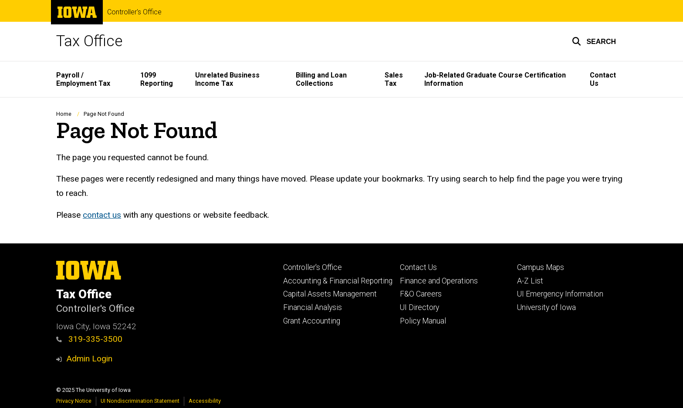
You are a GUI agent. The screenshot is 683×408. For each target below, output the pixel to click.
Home (63, 114)
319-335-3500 (89, 339)
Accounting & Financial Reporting (337, 280)
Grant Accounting (311, 321)
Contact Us (418, 267)
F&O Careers (421, 294)
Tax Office (89, 41)
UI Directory (419, 307)
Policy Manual (423, 321)
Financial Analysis (312, 307)
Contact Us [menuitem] (603, 79)
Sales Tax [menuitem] (394, 79)
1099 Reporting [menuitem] (156, 79)
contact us (102, 214)
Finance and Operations (439, 280)
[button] (594, 41)
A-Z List (530, 280)
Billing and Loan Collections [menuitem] (321, 79)
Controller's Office (134, 12)
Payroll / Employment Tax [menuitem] (83, 79)
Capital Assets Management (330, 294)
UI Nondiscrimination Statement (140, 401)
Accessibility (205, 401)
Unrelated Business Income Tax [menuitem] (227, 79)
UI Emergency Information (560, 294)
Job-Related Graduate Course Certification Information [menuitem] (495, 79)
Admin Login (89, 359)
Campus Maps (540, 267)
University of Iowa (546, 307)
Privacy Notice (73, 401)
